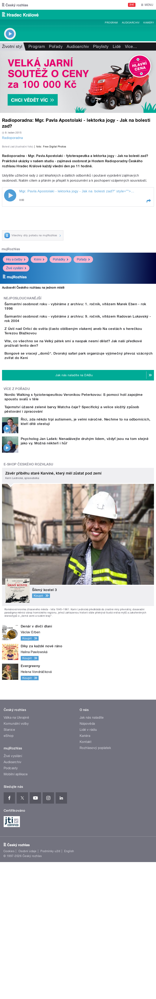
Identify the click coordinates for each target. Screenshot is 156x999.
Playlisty (100, 46)
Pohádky (60, 347)
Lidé (117, 46)
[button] (148, 288)
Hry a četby (15, 347)
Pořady (56, 46)
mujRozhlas (11, 336)
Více (131, 46)
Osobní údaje (27, 988)
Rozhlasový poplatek (95, 885)
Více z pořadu (17, 512)
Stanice (9, 867)
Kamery (148, 22)
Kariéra (85, 873)
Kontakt (85, 879)
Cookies (8, 988)
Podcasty (11, 905)
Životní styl (12, 46)
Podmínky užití (50, 988)
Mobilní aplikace (16, 911)
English (69, 988)
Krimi (39, 347)
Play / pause (10, 283)
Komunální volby (16, 860)
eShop (8, 873)
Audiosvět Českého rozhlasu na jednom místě (33, 375)
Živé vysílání (16, 355)
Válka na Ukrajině (16, 854)
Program (111, 22)
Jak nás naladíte (92, 854)
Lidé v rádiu (88, 867)
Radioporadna (12, 138)
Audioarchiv (130, 22)
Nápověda (87, 860)
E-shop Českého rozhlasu (28, 601)
